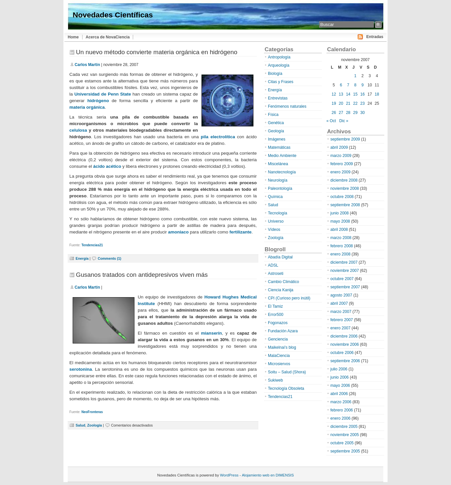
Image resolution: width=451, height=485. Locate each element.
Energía (82, 258)
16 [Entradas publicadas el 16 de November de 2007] (362, 94)
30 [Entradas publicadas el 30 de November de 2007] (362, 112)
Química (275, 196)
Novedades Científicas (113, 15)
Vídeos (274, 229)
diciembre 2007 (344, 262)
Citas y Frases (280, 81)
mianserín (211, 333)
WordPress (229, 475)
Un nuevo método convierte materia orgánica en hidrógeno (156, 52)
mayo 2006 (340, 385)
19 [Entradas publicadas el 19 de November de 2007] (334, 103)
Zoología (94, 425)
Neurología (277, 180)
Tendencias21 (92, 245)
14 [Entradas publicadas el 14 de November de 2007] (348, 94)
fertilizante (240, 232)
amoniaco (178, 232)
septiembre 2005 (345, 451)
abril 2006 (339, 393)
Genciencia (278, 339)
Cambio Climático (283, 281)
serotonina (80, 369)
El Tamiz (275, 306)
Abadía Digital (280, 257)
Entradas (374, 36)
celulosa (78, 130)
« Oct (331, 121)
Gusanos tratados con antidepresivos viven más (142, 274)
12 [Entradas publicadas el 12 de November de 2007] (334, 94)
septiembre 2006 (345, 361)
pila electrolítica (218, 136)
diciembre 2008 (344, 180)
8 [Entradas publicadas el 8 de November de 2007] (355, 85)
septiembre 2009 (345, 139)
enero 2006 (340, 418)
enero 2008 (340, 254)
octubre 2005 (342, 443)
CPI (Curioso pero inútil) (289, 298)
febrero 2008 (341, 246)
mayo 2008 (340, 221)
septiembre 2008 (345, 205)
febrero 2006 (341, 410)
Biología (275, 73)
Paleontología (280, 188)
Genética (276, 123)
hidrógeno (98, 100)
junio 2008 (339, 213)
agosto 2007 (341, 295)
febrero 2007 (341, 320)
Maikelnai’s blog (282, 347)
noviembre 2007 (344, 270)
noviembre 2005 (344, 434)
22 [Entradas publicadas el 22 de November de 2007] (355, 103)
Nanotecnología (282, 172)
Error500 (275, 314)
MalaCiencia (279, 355)
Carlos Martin (87, 64)
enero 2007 (340, 328)
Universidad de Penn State (102, 94)
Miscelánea (278, 164)
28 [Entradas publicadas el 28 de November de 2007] (348, 112)
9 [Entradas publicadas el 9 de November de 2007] (362, 85)
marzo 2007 (340, 311)
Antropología (279, 57)
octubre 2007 (342, 278)
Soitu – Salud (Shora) (287, 372)
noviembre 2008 (344, 188)
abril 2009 (339, 147)
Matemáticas (279, 147)
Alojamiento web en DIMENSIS (268, 475)
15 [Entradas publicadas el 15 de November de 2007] (355, 94)
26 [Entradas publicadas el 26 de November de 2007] (334, 112)
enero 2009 (340, 172)
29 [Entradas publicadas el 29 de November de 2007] (355, 112)
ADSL (273, 265)
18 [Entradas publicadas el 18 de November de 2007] (377, 94)
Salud (80, 425)
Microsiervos (279, 364)
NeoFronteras (92, 412)
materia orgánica (87, 107)
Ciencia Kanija (280, 290)
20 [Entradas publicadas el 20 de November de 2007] (341, 103)
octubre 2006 (342, 352)
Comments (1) (109, 258)
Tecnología (277, 213)
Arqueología (278, 65)
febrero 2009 (341, 164)
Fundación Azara (283, 331)
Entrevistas (278, 98)
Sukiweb (275, 380)
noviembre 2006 (344, 344)
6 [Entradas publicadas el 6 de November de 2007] (341, 85)
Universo (276, 221)
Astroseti (275, 273)
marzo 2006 (340, 402)
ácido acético (107, 166)
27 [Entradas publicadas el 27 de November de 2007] (341, 112)
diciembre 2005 (344, 426)
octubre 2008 (342, 196)
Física (273, 114)
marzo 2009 (340, 155)
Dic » (343, 121)
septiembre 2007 (345, 287)
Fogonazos (278, 322)
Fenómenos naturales (287, 106)
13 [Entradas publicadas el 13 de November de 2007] (341, 94)
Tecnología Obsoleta (286, 388)
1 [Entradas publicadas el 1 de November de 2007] (355, 76)
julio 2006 (338, 369)
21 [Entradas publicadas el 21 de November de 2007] (348, 103)
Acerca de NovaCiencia (108, 37)
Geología (276, 131)
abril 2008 (339, 229)
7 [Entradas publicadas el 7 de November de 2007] (348, 85)
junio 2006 (339, 377)
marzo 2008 (340, 237)
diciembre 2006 (344, 336)
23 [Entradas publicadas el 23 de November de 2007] (362, 103)
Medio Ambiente (282, 155)
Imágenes (276, 139)
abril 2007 (339, 303)
